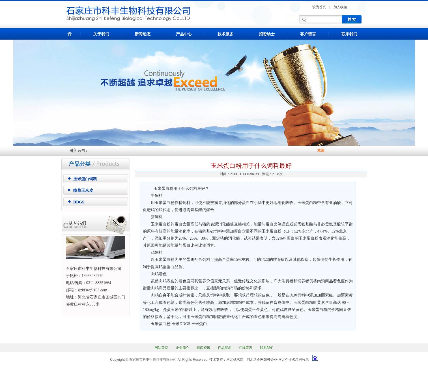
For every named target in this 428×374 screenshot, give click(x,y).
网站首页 (161, 348)
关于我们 (101, 34)
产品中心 (184, 34)
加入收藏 (340, 7)
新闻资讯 (203, 348)
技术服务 (225, 34)
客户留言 (308, 34)
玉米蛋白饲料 (85, 179)
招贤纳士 (267, 34)
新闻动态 (142, 34)
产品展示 (224, 348)
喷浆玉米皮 (83, 190)
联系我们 (349, 34)
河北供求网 (234, 360)
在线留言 (245, 348)
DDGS (78, 202)
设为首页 (319, 7)
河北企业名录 (288, 360)
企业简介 (182, 348)
